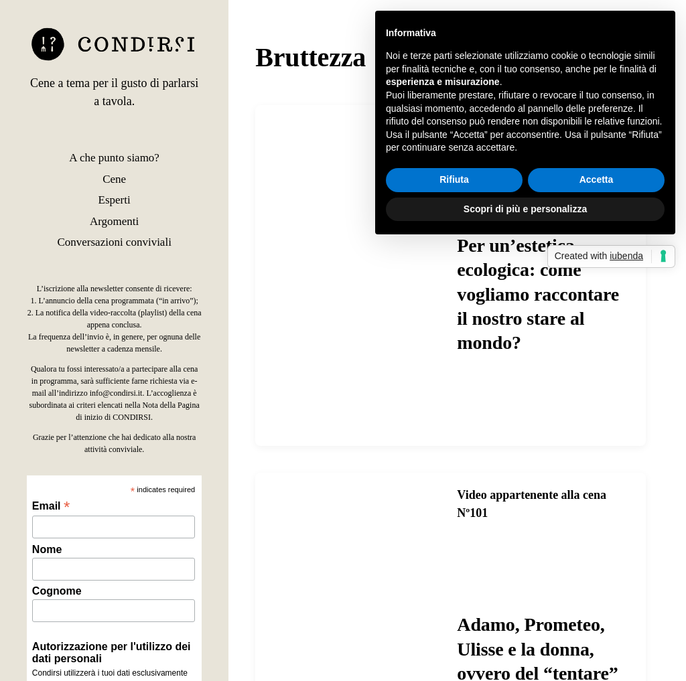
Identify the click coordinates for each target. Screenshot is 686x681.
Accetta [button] (596, 179)
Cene (114, 179)
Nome (47, 549)
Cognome (57, 591)
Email (51, 506)
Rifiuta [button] (454, 179)
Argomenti (114, 221)
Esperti (114, 200)
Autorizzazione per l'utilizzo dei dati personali (111, 652)
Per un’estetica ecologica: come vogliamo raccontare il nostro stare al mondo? (538, 294)
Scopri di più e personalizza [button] (525, 209)
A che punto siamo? (114, 157)
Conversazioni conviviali (114, 242)
